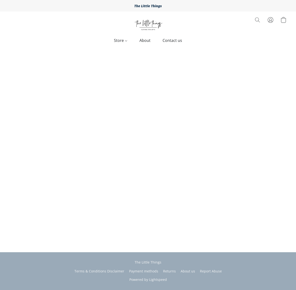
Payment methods (143, 271)
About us (188, 271)
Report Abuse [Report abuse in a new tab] (211, 271)
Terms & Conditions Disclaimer (99, 271)
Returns (169, 271)
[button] (148, 24)
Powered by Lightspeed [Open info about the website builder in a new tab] (148, 279)
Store (120, 40)
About (145, 40)
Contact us (172, 40)
